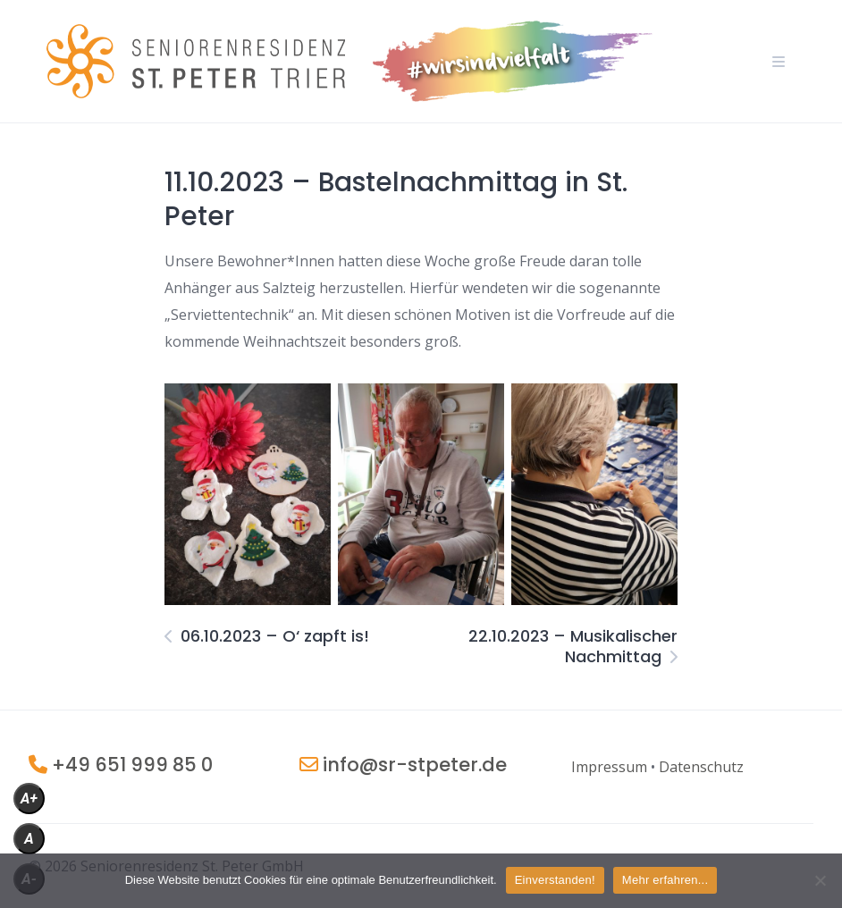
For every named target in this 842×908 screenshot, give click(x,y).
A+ (29, 798)
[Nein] (820, 880)
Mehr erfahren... (665, 880)
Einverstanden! (555, 880)
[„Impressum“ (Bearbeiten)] (609, 767)
